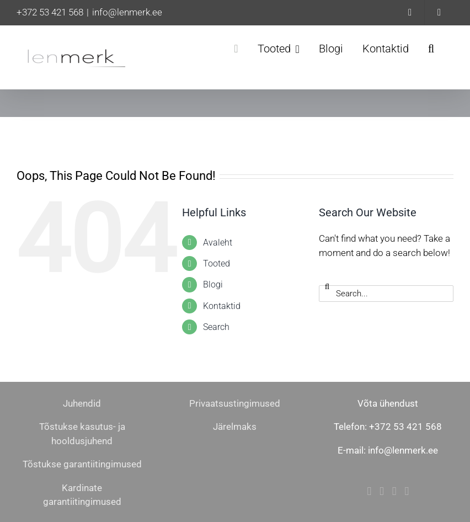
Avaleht (217, 242)
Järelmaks (235, 426)
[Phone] (406, 491)
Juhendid (82, 403)
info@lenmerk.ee (127, 12)
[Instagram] (382, 491)
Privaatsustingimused (234, 403)
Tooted (216, 263)
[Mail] (394, 491)
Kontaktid (222, 306)
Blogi (213, 284)
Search (216, 327)
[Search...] (386, 293)
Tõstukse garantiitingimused (82, 464)
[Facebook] (369, 491)
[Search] (327, 286)
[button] (431, 48)
